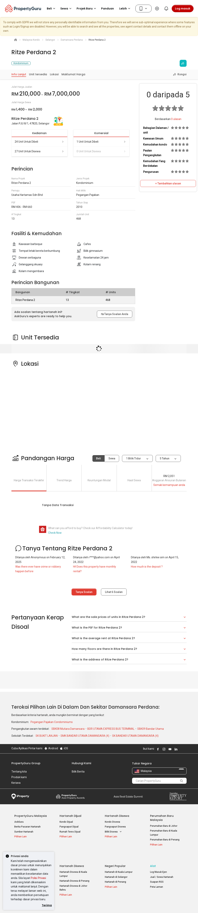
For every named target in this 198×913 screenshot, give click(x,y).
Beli (98, 458)
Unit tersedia (38, 74)
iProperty (20, 796)
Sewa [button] (66, 8)
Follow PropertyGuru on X (180, 749)
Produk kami (19, 777)
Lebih (125, 8)
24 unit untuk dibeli (39, 141)
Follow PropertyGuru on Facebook (157, 749)
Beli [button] (51, 8)
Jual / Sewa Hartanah (161, 868)
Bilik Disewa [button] (113, 832)
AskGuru (19, 822)
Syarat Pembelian (101, 904)
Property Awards (70, 796)
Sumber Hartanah (23, 831)
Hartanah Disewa (117, 816)
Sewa (111, 458)
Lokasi (54, 74)
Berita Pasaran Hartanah (27, 826)
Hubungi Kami (81, 763)
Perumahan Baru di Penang (164, 839)
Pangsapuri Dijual (69, 826)
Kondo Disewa (112, 822)
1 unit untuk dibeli (101, 141)
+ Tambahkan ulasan (168, 183)
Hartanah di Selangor (116, 868)
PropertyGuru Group (25, 763)
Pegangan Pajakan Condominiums (52, 722)
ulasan (176, 119)
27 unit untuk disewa (39, 151)
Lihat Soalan (114, 592)
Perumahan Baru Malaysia (162, 818)
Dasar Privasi (78, 904)
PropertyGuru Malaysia (30, 816)
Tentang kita (19, 771)
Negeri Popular (115, 857)
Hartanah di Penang (115, 873)
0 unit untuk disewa (101, 151)
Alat (153, 857)
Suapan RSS (157, 873)
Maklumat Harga (73, 74)
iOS (64, 748)
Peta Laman (156, 878)
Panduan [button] (107, 8)
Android (51, 748)
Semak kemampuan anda (169, 484)
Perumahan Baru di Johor (163, 826)
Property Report (178, 796)
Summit (128, 796)
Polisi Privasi (38, 878)
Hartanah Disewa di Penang (74, 872)
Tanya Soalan (84, 592)
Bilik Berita (78, 771)
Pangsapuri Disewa (115, 826)
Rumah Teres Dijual (70, 831)
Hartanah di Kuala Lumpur (118, 863)
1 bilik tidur (134, 458)
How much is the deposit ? (147, 566)
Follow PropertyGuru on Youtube (169, 749)
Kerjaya (15, 782)
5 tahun (164, 458)
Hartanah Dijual (70, 816)
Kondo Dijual (66, 822)
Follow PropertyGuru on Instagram (163, 749)
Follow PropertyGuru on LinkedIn (175, 749)
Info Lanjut (18, 74)
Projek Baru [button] (87, 8)
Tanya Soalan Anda (114, 314)
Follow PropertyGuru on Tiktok (185, 749)
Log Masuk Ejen (158, 863)
